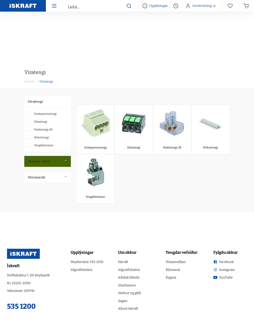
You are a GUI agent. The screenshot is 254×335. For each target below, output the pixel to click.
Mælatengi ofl (40, 129)
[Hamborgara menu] (54, 6)
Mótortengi (39, 137)
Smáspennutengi (43, 113)
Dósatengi (38, 121)
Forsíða (29, 81)
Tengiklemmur (41, 145)
